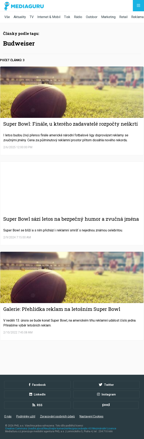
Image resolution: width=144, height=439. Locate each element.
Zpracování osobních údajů (57, 416)
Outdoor (91, 17)
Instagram (106, 394)
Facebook (37, 384)
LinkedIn (37, 394)
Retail (123, 17)
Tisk (67, 17)
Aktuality (20, 17)
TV (32, 17)
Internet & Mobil (48, 17)
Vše (7, 17)
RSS (37, 405)
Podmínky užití (25, 416)
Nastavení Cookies (91, 416)
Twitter (106, 384)
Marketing (108, 17)
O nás (8, 416)
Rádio (78, 17)
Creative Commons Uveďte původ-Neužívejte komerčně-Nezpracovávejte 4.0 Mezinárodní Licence (60, 428)
